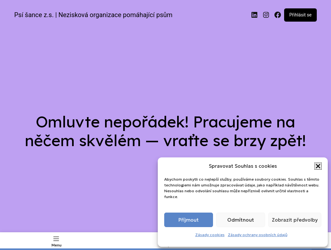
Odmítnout (240, 220)
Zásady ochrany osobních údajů (257, 234)
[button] (318, 166)
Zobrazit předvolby (295, 220)
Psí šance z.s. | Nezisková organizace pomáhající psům (93, 15)
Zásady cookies (210, 234)
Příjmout (188, 220)
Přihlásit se (300, 14)
